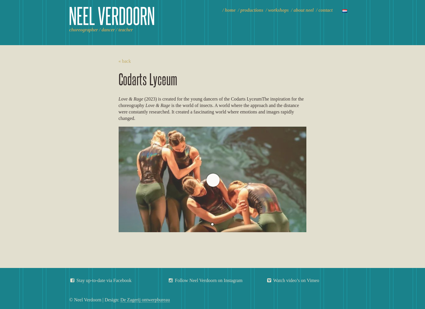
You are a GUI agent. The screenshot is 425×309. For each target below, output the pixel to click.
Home (230, 10)
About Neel (303, 10)
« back (125, 61)
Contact (326, 10)
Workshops (278, 10)
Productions (251, 10)
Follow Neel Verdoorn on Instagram (205, 280)
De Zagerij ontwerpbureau (145, 299)
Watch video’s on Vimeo (292, 280)
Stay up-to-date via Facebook (100, 280)
